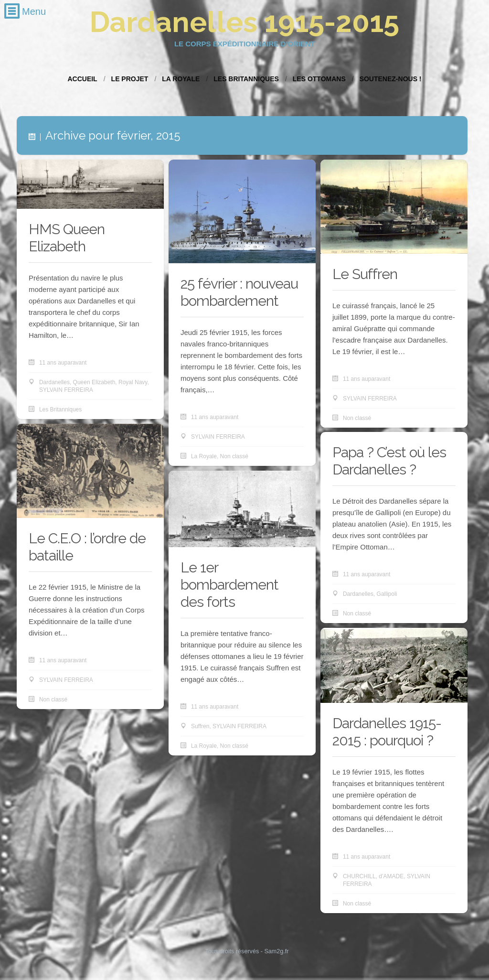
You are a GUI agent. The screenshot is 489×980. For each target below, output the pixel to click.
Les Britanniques (246, 79)
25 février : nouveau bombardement (239, 292)
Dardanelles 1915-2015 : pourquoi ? (386, 732)
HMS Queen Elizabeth (67, 238)
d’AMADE (391, 876)
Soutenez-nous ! (391, 79)
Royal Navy (132, 382)
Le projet (130, 79)
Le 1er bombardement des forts (229, 584)
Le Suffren (364, 274)
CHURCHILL (359, 876)
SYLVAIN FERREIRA (66, 390)
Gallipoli (387, 594)
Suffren (200, 726)
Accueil (82, 79)
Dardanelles (54, 382)
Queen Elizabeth (94, 382)
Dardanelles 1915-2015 (244, 22)
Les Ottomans (319, 79)
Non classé (234, 456)
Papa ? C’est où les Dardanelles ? (389, 461)
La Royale (181, 79)
